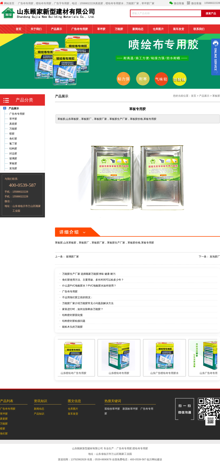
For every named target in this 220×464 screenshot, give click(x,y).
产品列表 (6, 401)
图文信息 (74, 401)
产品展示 (56, 29)
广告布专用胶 (79, 29)
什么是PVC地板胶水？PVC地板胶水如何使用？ (89, 285)
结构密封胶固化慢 (72, 314)
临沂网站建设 (154, 459)
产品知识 (39, 413)
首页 (18, 29)
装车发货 (178, 29)
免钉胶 (4, 433)
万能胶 (119, 29)
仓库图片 (158, 29)
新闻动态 (137, 29)
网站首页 (7, 3)
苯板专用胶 (137, 109)
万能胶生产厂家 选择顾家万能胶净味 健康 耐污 (89, 273)
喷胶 (2, 428)
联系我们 (198, 29)
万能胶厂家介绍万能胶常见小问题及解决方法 (87, 303)
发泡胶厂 (215, 256)
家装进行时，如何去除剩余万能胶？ (82, 309)
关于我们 (36, 29)
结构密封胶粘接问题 (73, 320)
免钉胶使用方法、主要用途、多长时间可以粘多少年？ (93, 279)
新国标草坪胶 (130, 408)
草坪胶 (101, 29)
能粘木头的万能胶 (72, 326)
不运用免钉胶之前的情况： (77, 297)
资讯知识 (40, 401)
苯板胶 (216, 95)
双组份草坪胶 (112, 408)
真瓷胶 (4, 418)
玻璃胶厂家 (72, 256)
